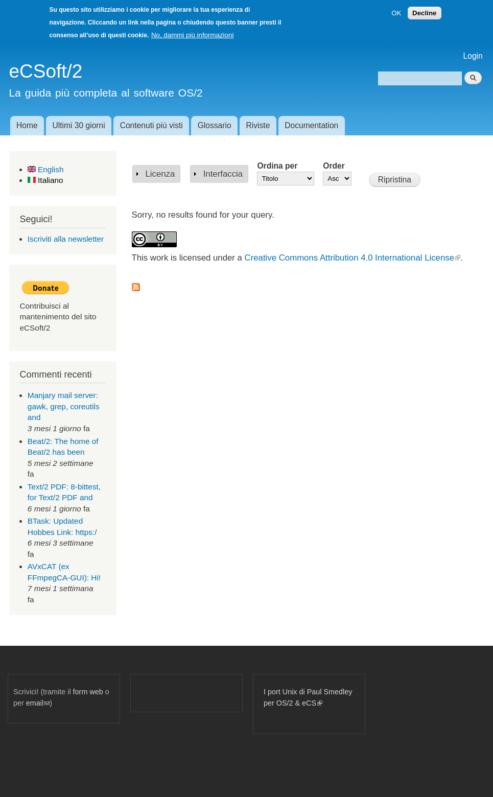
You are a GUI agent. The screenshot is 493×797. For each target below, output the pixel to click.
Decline (424, 13)
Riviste (258, 125)
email (38, 703)
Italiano (45, 180)
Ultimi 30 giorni (79, 125)
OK (396, 13)
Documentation (311, 125)
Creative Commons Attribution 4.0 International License (352, 258)
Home (27, 125)
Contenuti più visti (151, 125)
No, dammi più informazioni (192, 35)
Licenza (160, 174)
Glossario (214, 125)
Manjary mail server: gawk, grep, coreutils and (64, 406)
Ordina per (277, 165)
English (46, 169)
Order (333, 165)
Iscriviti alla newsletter (66, 239)
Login (473, 56)
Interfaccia (223, 174)
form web (88, 692)
